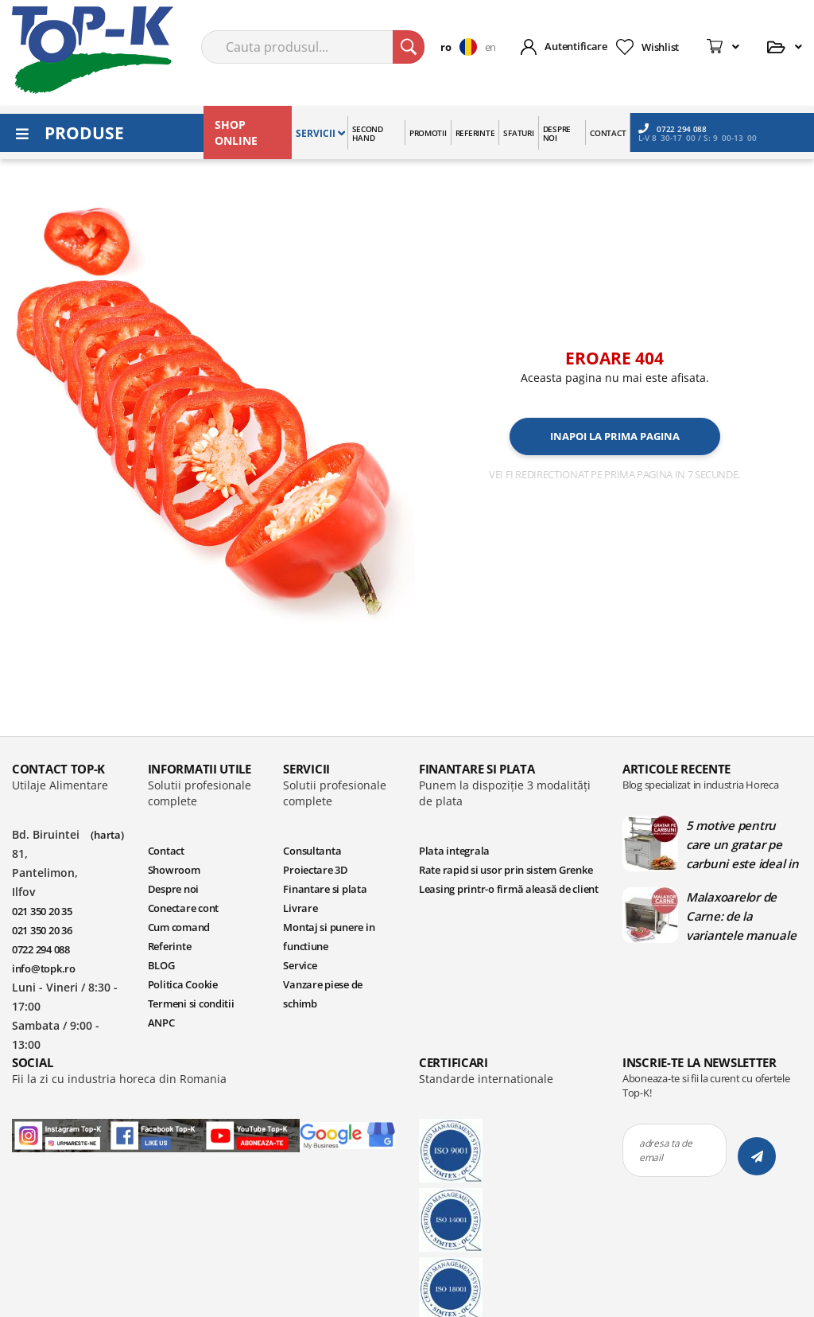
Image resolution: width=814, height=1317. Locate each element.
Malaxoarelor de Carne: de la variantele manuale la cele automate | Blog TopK (741, 916)
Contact (166, 851)
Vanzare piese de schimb (322, 994)
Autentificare (576, 46)
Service (299, 965)
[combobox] (312, 47)
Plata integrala (454, 851)
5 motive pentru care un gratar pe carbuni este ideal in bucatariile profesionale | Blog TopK (742, 844)
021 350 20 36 (42, 930)
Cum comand (179, 927)
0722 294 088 (672, 128)
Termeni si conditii (191, 1003)
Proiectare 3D (315, 870)
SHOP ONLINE (236, 132)
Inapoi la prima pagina (615, 436)
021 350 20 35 (42, 911)
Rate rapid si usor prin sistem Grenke (505, 870)
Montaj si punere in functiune (328, 936)
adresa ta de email (665, 1149)
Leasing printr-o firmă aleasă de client (509, 889)
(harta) (107, 835)
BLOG (161, 965)
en (490, 47)
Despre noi (173, 889)
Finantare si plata (324, 889)
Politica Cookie (183, 984)
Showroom (174, 870)
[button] (462, 47)
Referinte (170, 946)
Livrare (300, 908)
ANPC (161, 1022)
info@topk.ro (44, 968)
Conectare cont (183, 908)
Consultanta (312, 851)
